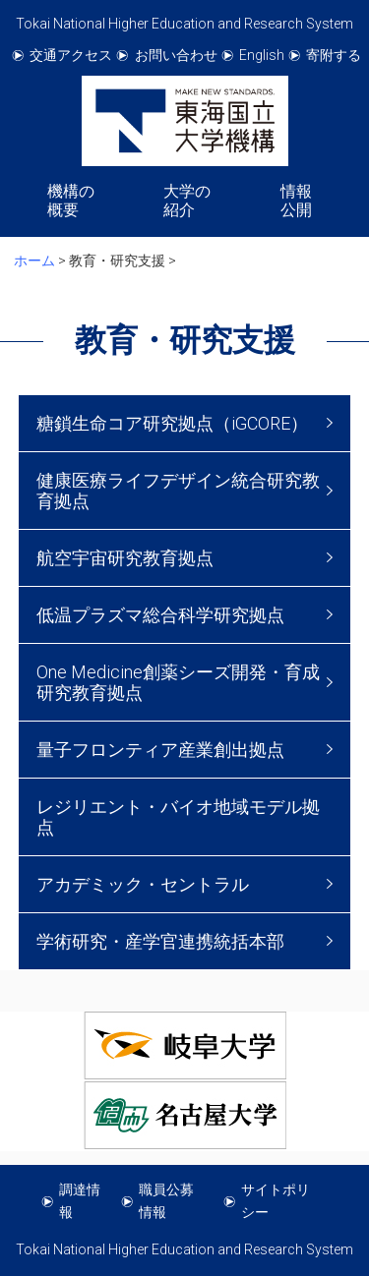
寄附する (333, 55)
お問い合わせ (176, 55)
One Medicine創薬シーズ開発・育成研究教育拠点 (178, 682)
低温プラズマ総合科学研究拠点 (160, 615)
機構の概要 (70, 200)
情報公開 (296, 200)
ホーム (34, 260)
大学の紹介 (187, 200)
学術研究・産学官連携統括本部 (160, 941)
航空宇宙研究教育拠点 (125, 558)
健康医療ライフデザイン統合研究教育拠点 (178, 490)
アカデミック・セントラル (142, 884)
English (261, 55)
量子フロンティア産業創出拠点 (160, 749)
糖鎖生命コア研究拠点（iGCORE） (172, 423)
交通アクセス (71, 55)
